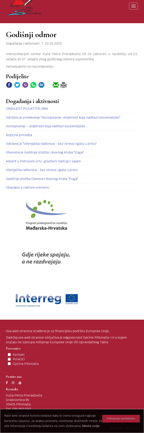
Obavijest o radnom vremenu (27, 187)
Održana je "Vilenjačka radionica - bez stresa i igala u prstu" (51, 144)
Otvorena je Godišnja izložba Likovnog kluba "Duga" (45, 152)
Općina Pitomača (26, 364)
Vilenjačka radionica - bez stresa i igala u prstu (42, 170)
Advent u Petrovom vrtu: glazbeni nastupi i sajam (43, 161)
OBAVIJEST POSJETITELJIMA (27, 108)
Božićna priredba (19, 135)
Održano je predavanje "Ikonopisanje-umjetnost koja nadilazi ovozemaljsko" (63, 117)
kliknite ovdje (91, 426)
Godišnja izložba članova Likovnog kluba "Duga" (42, 179)
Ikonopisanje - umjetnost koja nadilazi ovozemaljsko (45, 126)
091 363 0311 (21, 409)
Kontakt (19, 355)
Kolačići (19, 359)
